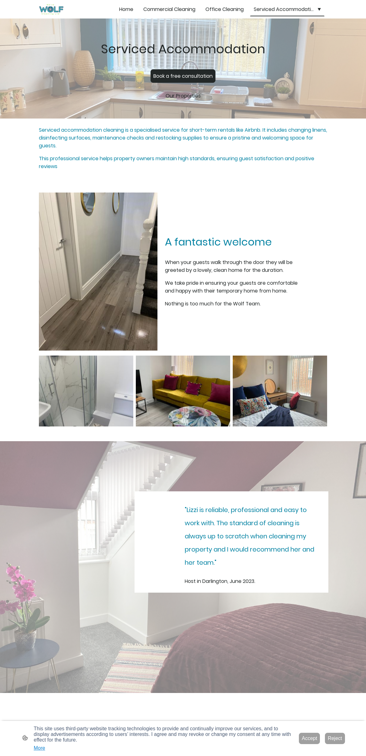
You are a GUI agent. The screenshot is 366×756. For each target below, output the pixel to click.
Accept (309, 738)
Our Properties (183, 95)
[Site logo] (51, 9)
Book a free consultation (183, 76)
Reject (335, 738)
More (39, 748)
